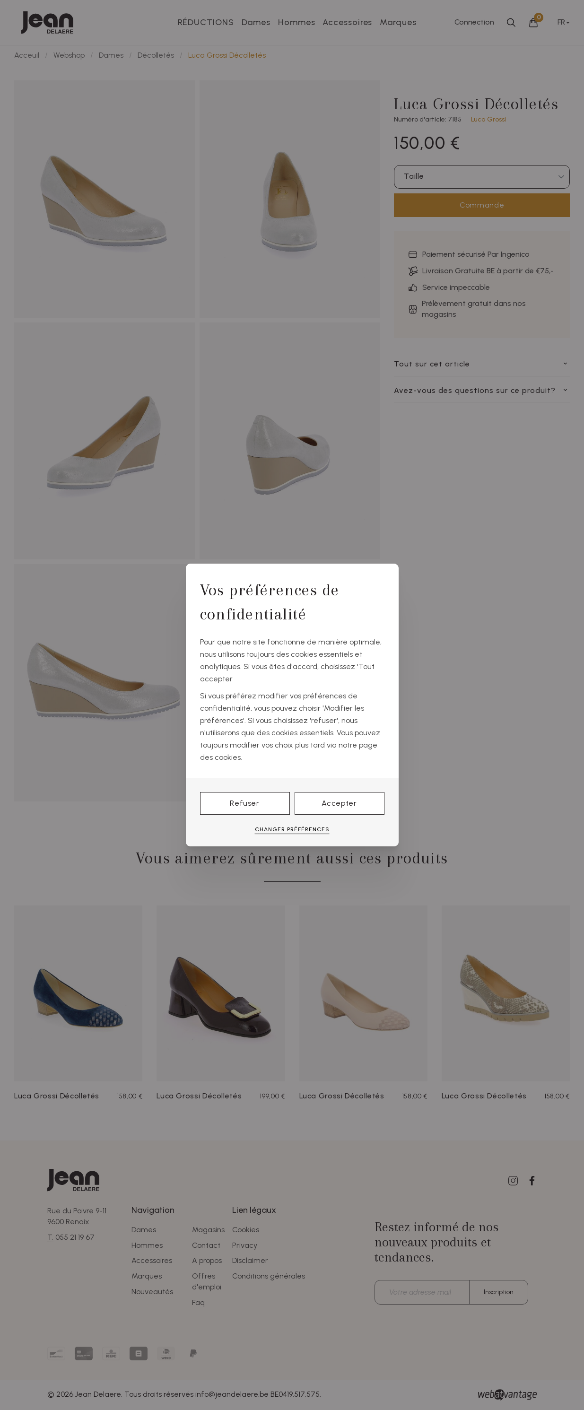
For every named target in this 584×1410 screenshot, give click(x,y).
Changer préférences (292, 829)
